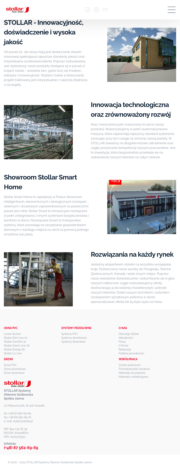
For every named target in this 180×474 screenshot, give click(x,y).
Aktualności (126, 337)
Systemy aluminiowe (74, 337)
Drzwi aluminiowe (15, 369)
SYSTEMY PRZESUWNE (76, 328)
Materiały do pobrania (132, 372)
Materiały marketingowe (133, 376)
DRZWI (8, 359)
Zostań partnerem (130, 365)
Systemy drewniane (73, 341)
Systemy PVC (69, 333)
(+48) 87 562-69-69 (21, 447)
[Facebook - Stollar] (87, 9)
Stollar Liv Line (13, 353)
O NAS (123, 328)
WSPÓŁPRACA (128, 359)
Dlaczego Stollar (129, 333)
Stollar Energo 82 (14, 349)
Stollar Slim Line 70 (15, 337)
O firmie (123, 345)
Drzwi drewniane (14, 372)
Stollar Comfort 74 (15, 341)
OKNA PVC (11, 328)
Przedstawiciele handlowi (134, 369)
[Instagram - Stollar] (96, 9)
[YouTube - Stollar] (105, 9)
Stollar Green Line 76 (16, 345)
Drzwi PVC (10, 365)
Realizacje (125, 349)
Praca (122, 341)
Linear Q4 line (12, 333)
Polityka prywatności (131, 353)
